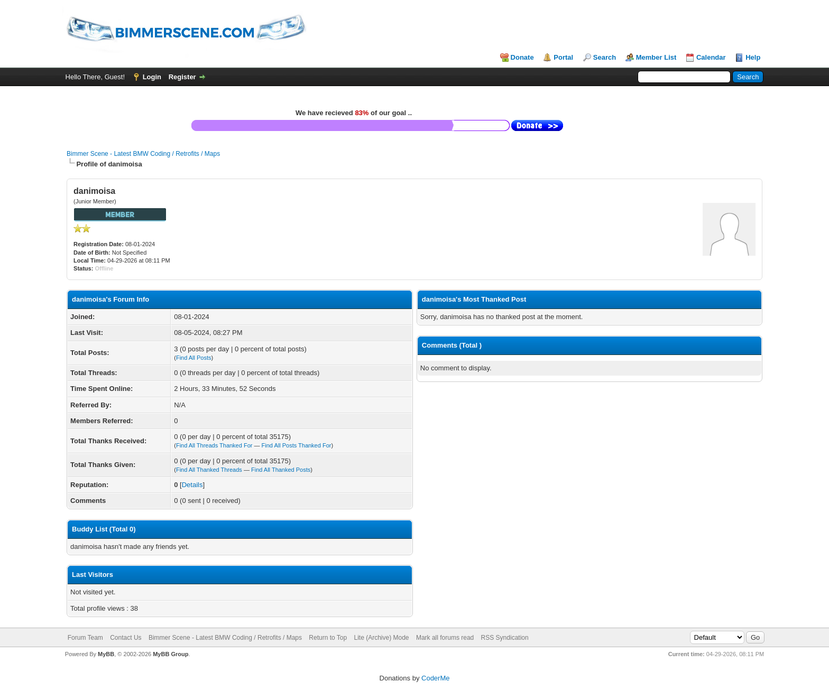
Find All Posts (193, 357)
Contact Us (125, 637)
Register (182, 77)
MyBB (106, 654)
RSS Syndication (505, 637)
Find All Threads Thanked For (214, 445)
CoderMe (435, 678)
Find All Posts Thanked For (296, 445)
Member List (656, 57)
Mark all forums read (445, 637)
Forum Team (85, 637)
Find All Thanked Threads (209, 469)
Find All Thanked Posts (280, 469)
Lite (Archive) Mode (381, 637)
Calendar (711, 57)
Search (604, 57)
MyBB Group (170, 654)
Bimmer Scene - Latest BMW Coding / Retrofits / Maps (143, 153)
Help (752, 57)
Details (192, 485)
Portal (563, 57)
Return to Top (328, 637)
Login (152, 77)
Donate (522, 57)
